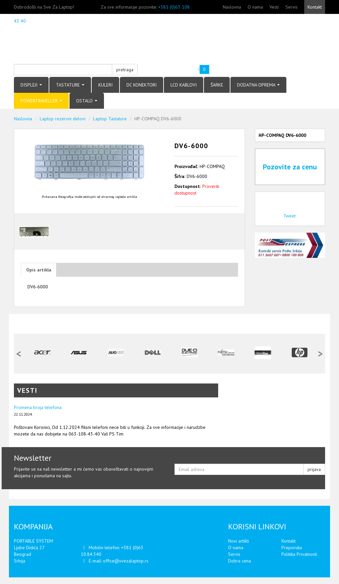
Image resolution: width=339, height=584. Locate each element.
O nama (255, 7)
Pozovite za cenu (290, 166)
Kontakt (315, 7)
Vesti (274, 7)
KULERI (105, 85)
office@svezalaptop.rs (125, 561)
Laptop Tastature (110, 119)
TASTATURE (70, 85)
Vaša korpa (184, 67)
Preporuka (291, 548)
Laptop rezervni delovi (62, 119)
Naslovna (232, 7)
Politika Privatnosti (299, 554)
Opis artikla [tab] (38, 270)
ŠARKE (217, 85)
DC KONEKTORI (141, 85)
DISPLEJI (31, 85)
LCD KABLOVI (183, 85)
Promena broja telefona (38, 407)
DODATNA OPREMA (258, 85)
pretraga (124, 70)
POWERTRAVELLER (41, 101)
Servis (291, 7)
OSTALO (86, 101)
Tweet (289, 216)
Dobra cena (239, 561)
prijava (314, 469)
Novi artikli (238, 541)
